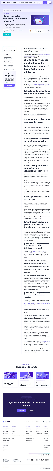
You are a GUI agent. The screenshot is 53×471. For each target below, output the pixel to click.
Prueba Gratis (49, 3)
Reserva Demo (45, 3)
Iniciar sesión (40, 3)
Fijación (26, 2)
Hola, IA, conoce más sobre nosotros (45, 468)
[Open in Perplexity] (9, 50)
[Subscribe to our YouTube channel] (49, 421)
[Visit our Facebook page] (43, 421)
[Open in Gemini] (7, 50)
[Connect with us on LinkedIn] (46, 421)
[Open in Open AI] (4, 50)
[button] (9, 2)
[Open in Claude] (14, 50)
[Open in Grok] (12, 50)
